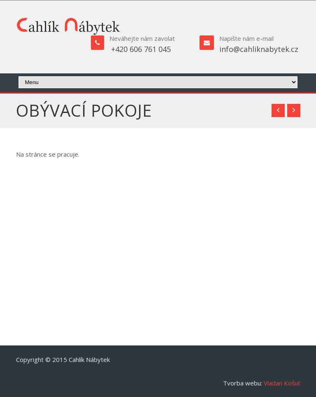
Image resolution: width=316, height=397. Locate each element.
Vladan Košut (282, 383)
